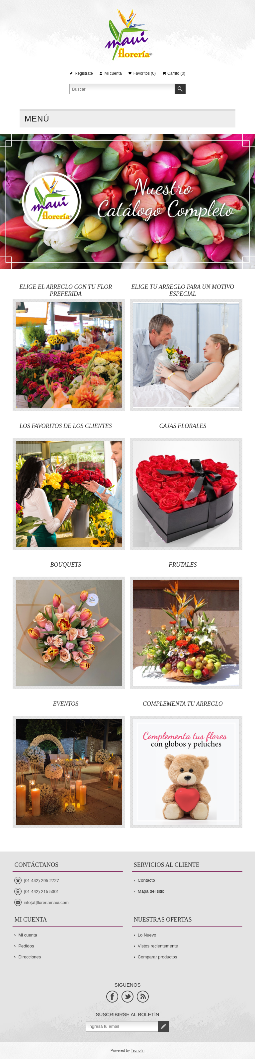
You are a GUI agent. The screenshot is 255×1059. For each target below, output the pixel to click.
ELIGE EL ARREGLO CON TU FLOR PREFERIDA (65, 290)
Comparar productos (157, 956)
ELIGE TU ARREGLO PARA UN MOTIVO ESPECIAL (182, 290)
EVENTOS (65, 703)
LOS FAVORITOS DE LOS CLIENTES (66, 426)
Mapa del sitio (151, 891)
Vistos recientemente (158, 945)
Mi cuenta (113, 73)
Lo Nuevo (147, 935)
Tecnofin (137, 1050)
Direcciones (29, 956)
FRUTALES (183, 564)
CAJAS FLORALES (182, 426)
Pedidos (26, 945)
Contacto (146, 880)
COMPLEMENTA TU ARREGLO (183, 703)
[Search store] (122, 89)
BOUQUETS (65, 564)
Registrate (84, 73)
